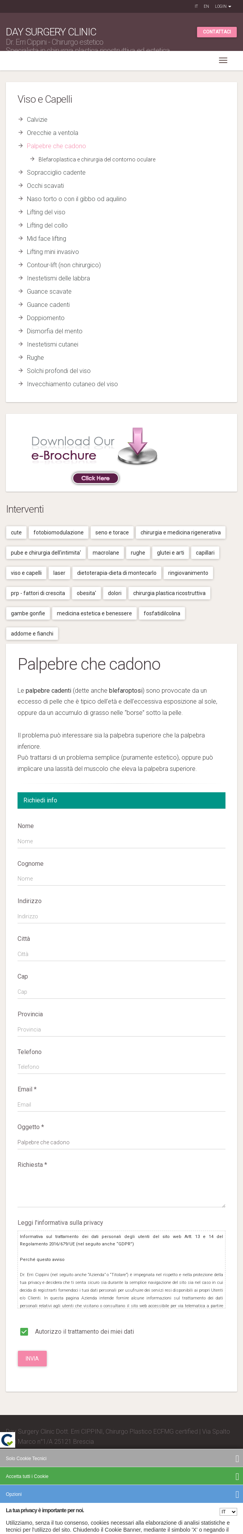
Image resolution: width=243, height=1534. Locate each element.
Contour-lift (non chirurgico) (64, 265)
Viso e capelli (26, 573)
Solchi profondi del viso (59, 371)
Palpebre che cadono (56, 146)
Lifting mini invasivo (53, 252)
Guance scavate (49, 291)
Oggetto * (31, 1127)
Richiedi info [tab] (40, 800)
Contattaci (217, 32)
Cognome (31, 863)
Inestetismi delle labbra (58, 278)
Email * (27, 1089)
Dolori (115, 593)
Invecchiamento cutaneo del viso (72, 384)
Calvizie (37, 119)
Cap (23, 976)
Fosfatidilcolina (162, 613)
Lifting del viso (46, 212)
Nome (26, 826)
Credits (15, 1472)
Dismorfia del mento (55, 331)
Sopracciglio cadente (56, 172)
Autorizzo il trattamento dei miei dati (76, 1332)
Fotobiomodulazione (58, 532)
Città (24, 938)
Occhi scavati (45, 185)
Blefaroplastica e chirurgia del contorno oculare (97, 159)
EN (206, 6)
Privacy (184, 1484)
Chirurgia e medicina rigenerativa (181, 532)
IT (196, 6)
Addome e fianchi (32, 633)
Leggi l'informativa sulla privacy (60, 1222)
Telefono (30, 1052)
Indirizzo (30, 901)
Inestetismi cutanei (52, 344)
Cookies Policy (209, 1484)
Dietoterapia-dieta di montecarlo (117, 573)
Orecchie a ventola (52, 133)
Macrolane (106, 553)
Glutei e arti (170, 553)
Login (223, 6)
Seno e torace (112, 532)
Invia (32, 1358)
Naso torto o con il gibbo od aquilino (77, 199)
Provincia (30, 1014)
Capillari (205, 553)
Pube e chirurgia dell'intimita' (46, 553)
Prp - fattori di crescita (38, 593)
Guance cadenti (48, 304)
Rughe (35, 357)
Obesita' (86, 593)
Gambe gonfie (28, 613)
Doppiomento (46, 318)
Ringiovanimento (188, 573)
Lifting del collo (47, 225)
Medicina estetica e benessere (94, 613)
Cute (16, 532)
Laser (59, 573)
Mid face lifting (46, 238)
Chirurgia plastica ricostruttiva (169, 593)
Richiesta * (32, 1164)
